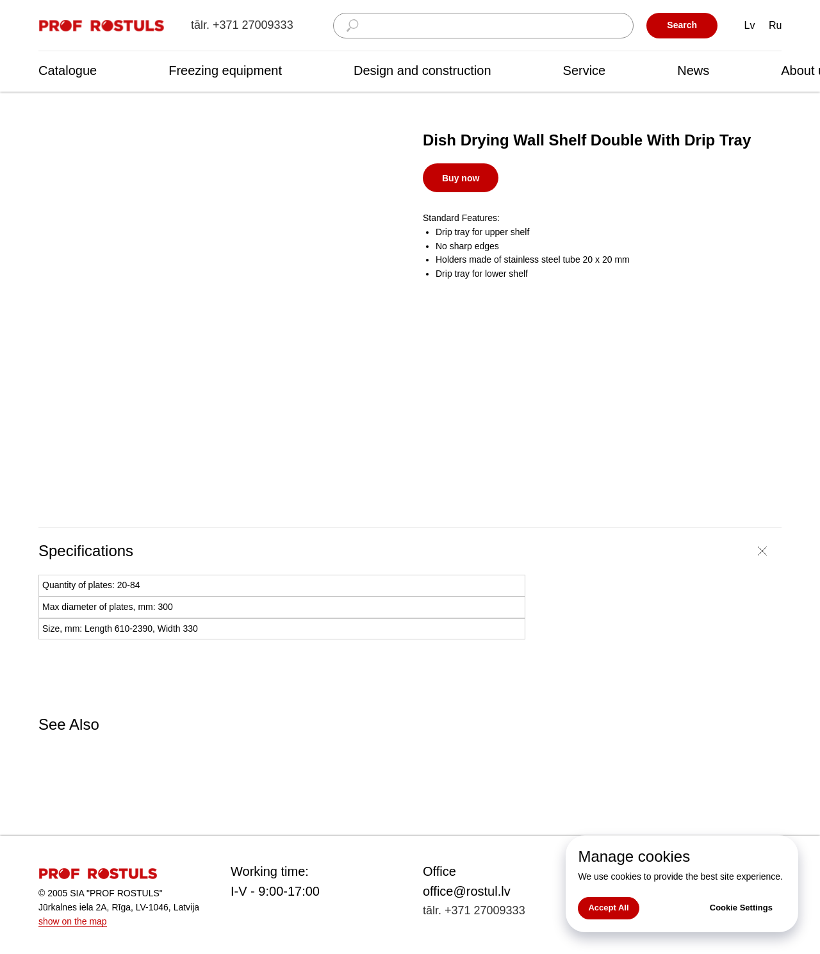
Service (584, 70)
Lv (749, 25)
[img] (102, 26)
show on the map (72, 921)
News (693, 70)
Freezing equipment (225, 70)
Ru (775, 25)
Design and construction (422, 70)
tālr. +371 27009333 (242, 25)
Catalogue (67, 70)
